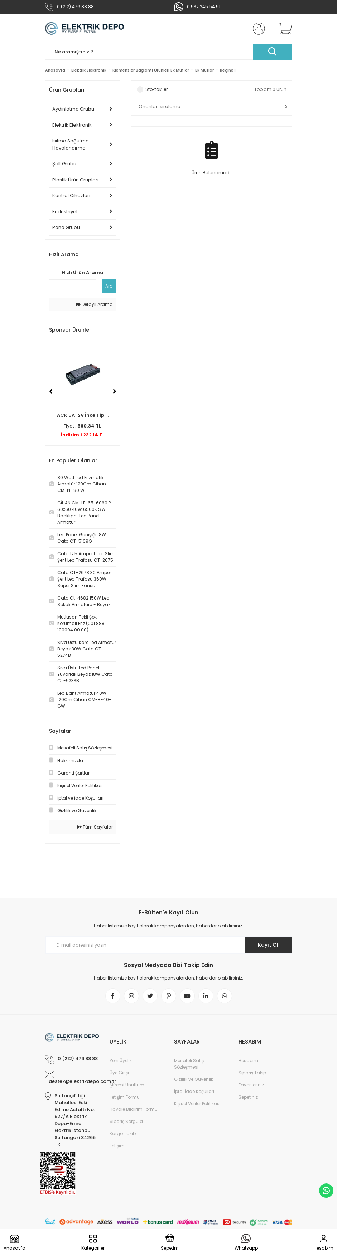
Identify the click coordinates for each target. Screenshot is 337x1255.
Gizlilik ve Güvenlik (193, 1079)
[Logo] (84, 29)
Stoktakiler (156, 89)
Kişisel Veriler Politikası (197, 1103)
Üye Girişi (119, 1073)
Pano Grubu (66, 227)
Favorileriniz (251, 1085)
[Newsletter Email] (168, 945)
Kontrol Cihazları (71, 195)
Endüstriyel (64, 211)
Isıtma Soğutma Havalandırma (70, 144)
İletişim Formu (125, 1097)
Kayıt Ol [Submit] (268, 944)
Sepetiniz (248, 1097)
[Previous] (51, 391)
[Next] (114, 391)
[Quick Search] (72, 286)
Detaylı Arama (94, 304)
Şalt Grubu (64, 163)
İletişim (117, 1146)
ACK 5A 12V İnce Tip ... (83, 415)
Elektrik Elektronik (72, 125)
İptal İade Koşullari (194, 1091)
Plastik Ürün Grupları (75, 179)
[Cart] (283, 29)
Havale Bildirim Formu (134, 1109)
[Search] (168, 52)
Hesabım (248, 1061)
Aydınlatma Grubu (73, 109)
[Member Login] (257, 29)
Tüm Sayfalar (95, 827)
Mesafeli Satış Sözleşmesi (189, 1064)
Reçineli (228, 70)
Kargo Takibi (123, 1134)
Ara (109, 286)
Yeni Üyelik (121, 1061)
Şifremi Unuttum (127, 1085)
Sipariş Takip (252, 1073)
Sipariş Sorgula (126, 1121)
